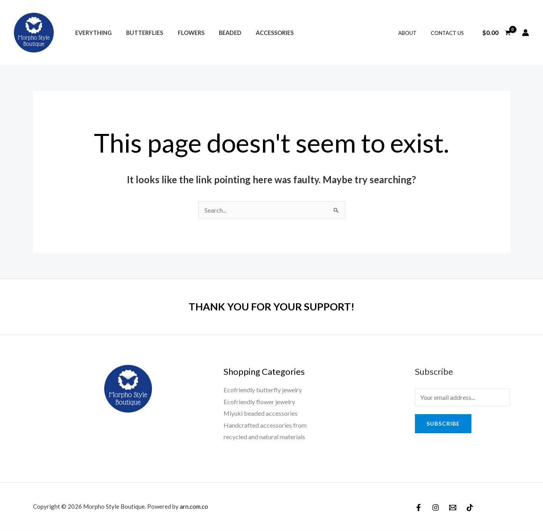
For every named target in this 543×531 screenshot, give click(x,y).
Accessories (261, 32)
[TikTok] (469, 508)
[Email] (452, 508)
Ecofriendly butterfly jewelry (263, 389)
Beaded (219, 32)
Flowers (183, 32)
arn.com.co (194, 506)
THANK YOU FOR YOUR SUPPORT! (271, 306)
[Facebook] (418, 508)
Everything (92, 32)
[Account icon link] (525, 32)
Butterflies (140, 32)
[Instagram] (435, 508)
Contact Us (448, 33)
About (413, 33)
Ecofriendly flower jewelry (259, 401)
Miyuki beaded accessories (261, 413)
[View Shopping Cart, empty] (496, 32)
